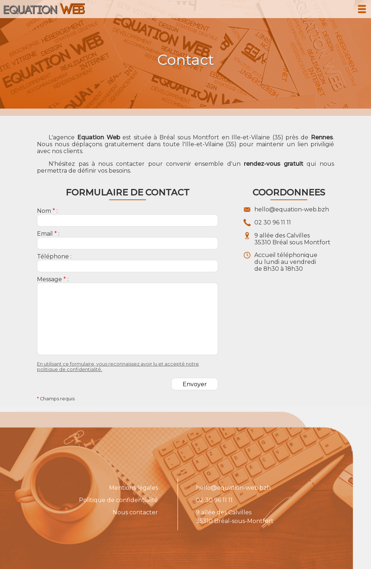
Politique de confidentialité (118, 500)
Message (49, 279)
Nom (44, 210)
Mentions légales (133, 487)
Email (45, 233)
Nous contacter (135, 512)
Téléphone (53, 256)
